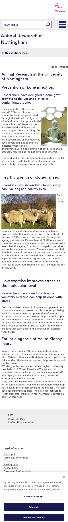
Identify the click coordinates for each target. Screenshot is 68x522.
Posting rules (10, 464)
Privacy (7, 461)
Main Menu (62, 24)
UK (56, 3)
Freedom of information (17, 471)
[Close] (64, 478)
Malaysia (60, 11)
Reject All (34, 508)
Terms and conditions (15, 457)
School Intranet (59, 66)
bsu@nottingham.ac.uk (21, 422)
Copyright (9, 454)
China (58, 7)
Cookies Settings (34, 498)
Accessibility (10, 467)
